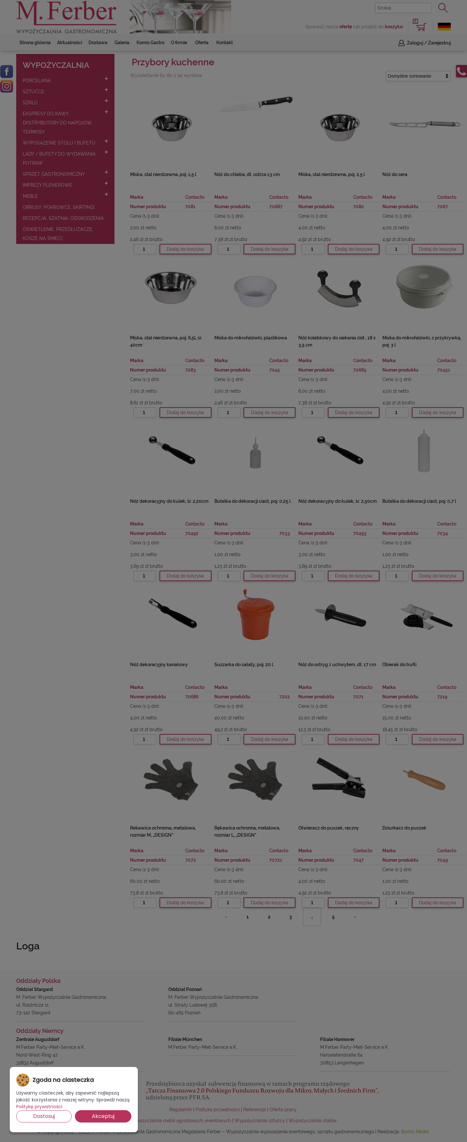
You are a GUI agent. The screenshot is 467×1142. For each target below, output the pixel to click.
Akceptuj (103, 1116)
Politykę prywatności (39, 1106)
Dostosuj (44, 1116)
